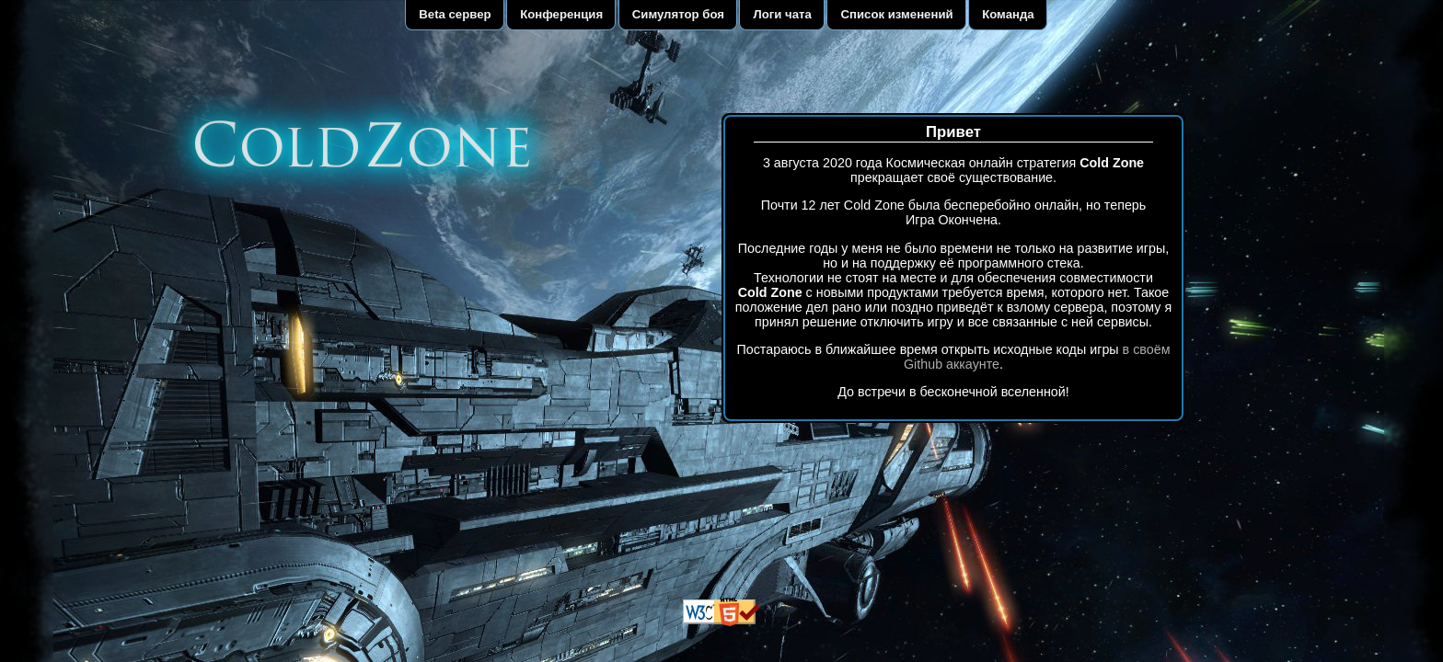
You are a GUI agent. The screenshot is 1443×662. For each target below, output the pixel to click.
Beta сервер (455, 14)
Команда (1008, 14)
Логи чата (783, 14)
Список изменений (896, 14)
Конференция (561, 14)
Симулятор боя (678, 14)
